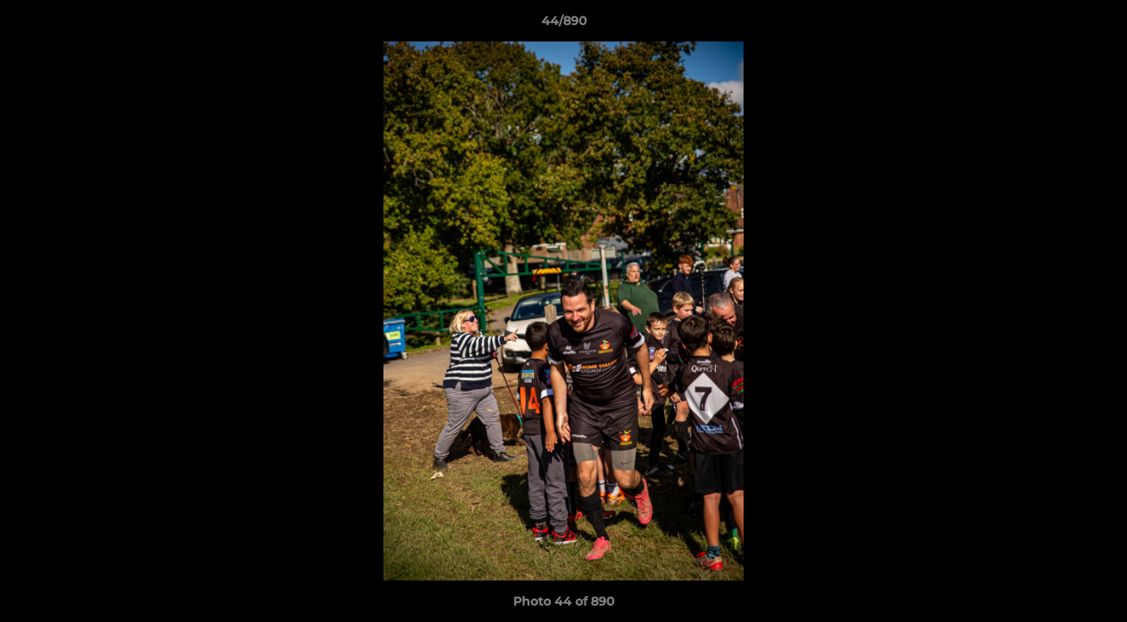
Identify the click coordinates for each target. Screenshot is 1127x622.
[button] (1096, 25)
